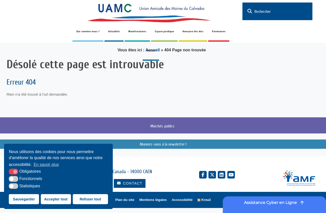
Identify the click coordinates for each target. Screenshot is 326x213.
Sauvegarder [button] (24, 199)
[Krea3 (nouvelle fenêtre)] (204, 200)
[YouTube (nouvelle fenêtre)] (231, 175)
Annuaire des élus (193, 31)
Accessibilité (182, 200)
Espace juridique (164, 31)
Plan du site (124, 200)
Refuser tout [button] (90, 199)
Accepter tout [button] (55, 199)
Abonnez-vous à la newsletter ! (163, 144)
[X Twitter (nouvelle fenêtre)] (212, 175)
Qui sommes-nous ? (88, 31)
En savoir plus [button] (46, 164)
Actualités (114, 31)
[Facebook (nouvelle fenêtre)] (203, 175)
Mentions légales (153, 200)
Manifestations (137, 31)
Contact (151, 50)
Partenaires (219, 31)
